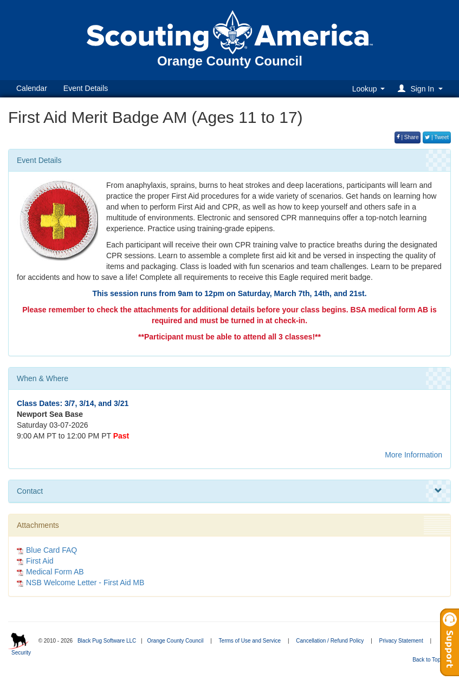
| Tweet (437, 137)
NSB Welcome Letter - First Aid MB (85, 582)
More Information (413, 454)
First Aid (40, 561)
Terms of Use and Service (250, 641)
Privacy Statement (401, 641)
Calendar (31, 88)
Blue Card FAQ (51, 550)
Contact (229, 491)
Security (21, 653)
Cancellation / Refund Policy (330, 641)
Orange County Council (175, 641)
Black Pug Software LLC (106, 641)
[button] (422, 88)
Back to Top (430, 660)
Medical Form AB (55, 571)
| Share (408, 137)
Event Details (85, 88)
